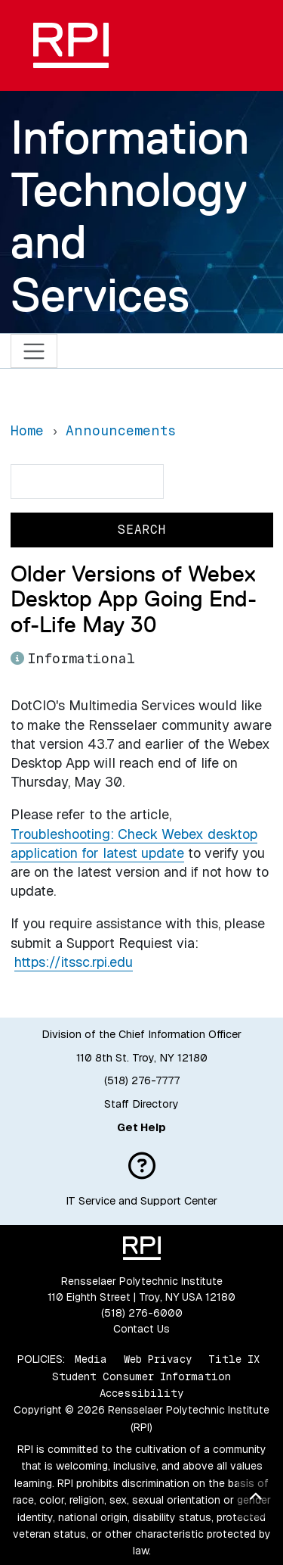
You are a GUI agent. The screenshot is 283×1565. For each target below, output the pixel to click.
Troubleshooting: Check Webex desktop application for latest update (134, 843)
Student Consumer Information (141, 1376)
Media (91, 1359)
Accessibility (141, 1393)
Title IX (234, 1359)
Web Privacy (158, 1359)
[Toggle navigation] (34, 351)
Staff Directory (141, 1104)
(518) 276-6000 (142, 1313)
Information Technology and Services (130, 215)
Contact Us (141, 1329)
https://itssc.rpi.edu (73, 962)
